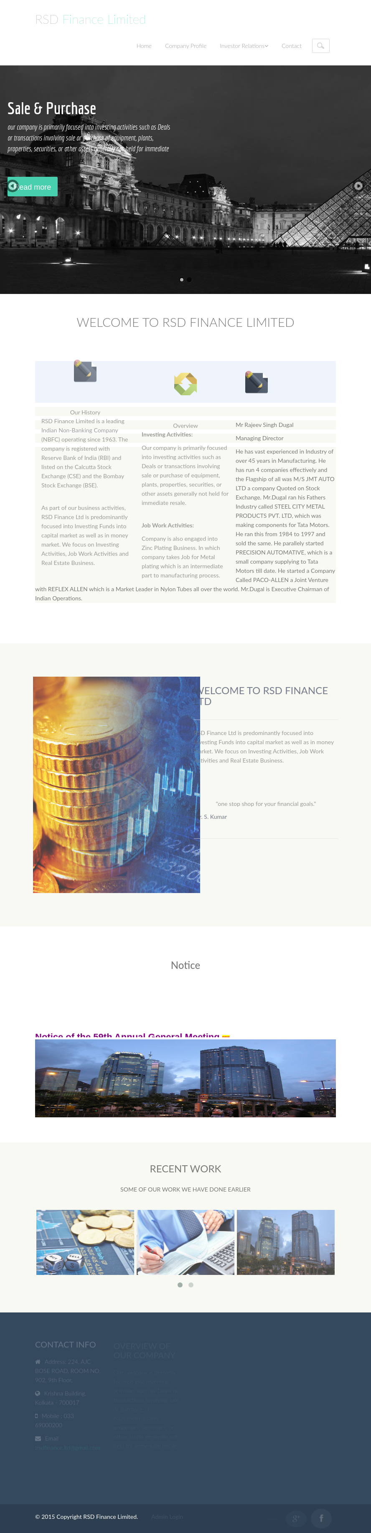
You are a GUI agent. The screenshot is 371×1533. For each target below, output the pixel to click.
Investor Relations (244, 45)
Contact (292, 45)
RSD (90, 19)
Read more (32, 187)
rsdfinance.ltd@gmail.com (68, 1448)
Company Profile (185, 45)
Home (144, 45)
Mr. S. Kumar (212, 816)
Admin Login (167, 1516)
